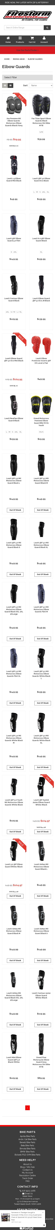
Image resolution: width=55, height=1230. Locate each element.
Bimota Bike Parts (27, 1148)
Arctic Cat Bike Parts (27, 1139)
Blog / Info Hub (27, 1167)
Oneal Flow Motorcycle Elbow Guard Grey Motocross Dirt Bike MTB (41, 1062)
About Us (27, 1164)
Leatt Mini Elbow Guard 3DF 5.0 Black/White (13, 1060)
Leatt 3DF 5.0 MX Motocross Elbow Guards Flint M (41, 609)
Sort (25, 85)
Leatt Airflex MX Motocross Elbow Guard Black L (41, 866)
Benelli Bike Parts (27, 1142)
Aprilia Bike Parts (27, 1136)
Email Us (28, 1193)
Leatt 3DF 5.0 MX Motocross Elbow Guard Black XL (41, 545)
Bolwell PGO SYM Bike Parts (27, 1155)
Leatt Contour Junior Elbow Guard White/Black (41, 995)
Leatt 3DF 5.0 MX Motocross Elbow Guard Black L (13, 480)
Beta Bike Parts (27, 1145)
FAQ (27, 1181)
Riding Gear (19, 59)
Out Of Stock (15, 510)
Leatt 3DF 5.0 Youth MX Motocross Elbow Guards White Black (14, 802)
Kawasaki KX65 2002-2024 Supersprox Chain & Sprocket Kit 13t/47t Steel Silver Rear (26, 1217)
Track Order (27, 1178)
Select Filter (10, 77)
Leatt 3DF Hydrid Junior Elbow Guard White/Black (41, 802)
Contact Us (28, 1170)
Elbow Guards (35, 59)
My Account (27, 1173)
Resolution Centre (27, 1175)
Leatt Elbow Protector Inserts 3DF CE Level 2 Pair (41, 360)
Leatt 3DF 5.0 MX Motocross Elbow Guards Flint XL (13, 673)
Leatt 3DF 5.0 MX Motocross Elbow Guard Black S (13, 545)
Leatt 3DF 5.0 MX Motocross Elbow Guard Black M (41, 480)
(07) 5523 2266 (28, 1191)
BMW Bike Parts (27, 1152)
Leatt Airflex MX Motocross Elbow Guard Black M (13, 931)
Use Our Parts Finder (27, 50)
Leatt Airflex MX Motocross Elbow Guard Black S (41, 931)
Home (7, 59)
